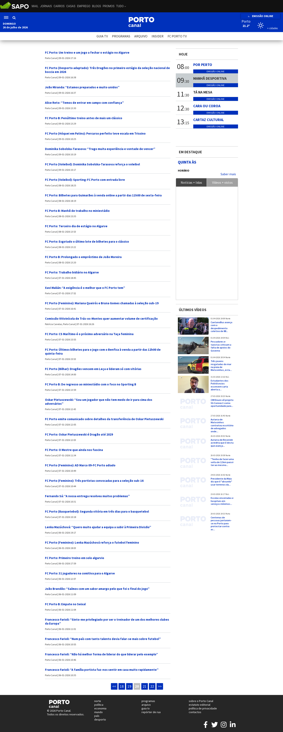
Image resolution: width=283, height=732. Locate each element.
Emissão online (215, 71)
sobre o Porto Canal (201, 701)
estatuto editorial (199, 705)
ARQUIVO (140, 36)
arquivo (146, 705)
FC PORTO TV (177, 36)
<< (114, 686)
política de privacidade (203, 708)
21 (144, 686)
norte (97, 701)
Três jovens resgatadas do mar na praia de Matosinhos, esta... (221, 365)
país (96, 716)
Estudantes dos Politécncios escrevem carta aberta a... (219, 385)
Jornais (46, 6)
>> (160, 686)
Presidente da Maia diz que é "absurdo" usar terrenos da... (221, 481)
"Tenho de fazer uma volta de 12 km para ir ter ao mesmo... (222, 462)
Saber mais (228, 174)
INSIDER (157, 36)
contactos (195, 712)
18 (122, 686)
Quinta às (187, 162)
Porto (227, 514)
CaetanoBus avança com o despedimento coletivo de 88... (221, 327)
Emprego (83, 6)
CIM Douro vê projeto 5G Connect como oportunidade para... (222, 402)
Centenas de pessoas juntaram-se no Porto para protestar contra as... (221, 523)
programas (148, 701)
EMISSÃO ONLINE (260, 16)
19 (129, 686)
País (227, 338)
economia (100, 708)
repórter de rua (151, 712)
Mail (35, 6)
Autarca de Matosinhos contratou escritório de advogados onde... (222, 425)
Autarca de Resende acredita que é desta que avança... (222, 442)
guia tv (146, 708)
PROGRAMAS (121, 36)
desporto (100, 719)
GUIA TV (102, 36)
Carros (59, 6)
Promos (108, 6)
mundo (98, 712)
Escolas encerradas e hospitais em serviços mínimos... (222, 500)
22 (152, 686)
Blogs (96, 6)
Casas (70, 6)
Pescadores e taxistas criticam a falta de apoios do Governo (221, 346)
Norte (227, 318)
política (98, 705)
